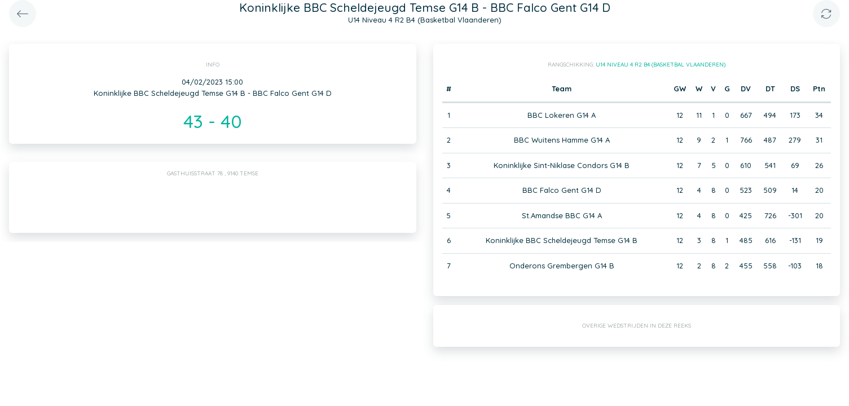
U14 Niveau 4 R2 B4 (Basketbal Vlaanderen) (660, 64)
